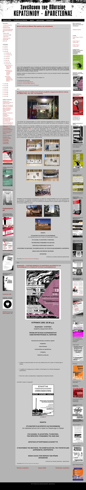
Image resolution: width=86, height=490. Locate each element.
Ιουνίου (6, 58)
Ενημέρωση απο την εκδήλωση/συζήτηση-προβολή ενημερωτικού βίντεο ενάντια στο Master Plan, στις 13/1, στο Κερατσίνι (42, 92)
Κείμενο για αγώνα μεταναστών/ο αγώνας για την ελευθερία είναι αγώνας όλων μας (8, 119)
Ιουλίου (6, 56)
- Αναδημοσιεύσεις (6, 25)
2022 (5, 47)
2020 (5, 49)
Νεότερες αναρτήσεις (23, 468)
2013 (5, 92)
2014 (5, 90)
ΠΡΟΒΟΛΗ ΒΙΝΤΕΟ (77, 29)
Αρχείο (32, 20)
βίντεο (30, 128)
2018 (5, 83)
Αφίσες (4, 40)
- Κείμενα (4, 36)
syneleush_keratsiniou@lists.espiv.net (26, 83)
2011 (5, 96)
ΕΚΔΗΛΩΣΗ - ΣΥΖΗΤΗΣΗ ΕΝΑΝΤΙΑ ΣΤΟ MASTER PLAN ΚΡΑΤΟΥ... (9, 78)
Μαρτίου (7, 62)
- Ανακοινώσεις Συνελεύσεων (6, 27)
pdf (45, 417)
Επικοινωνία (50, 20)
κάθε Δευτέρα (40, 20)
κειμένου (34, 201)
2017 (5, 85)
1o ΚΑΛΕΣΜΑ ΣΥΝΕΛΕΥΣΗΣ (6, 143)
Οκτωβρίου (7, 53)
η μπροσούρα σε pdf (7, 294)
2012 (5, 94)
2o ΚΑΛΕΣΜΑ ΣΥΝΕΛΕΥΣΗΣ (6, 140)
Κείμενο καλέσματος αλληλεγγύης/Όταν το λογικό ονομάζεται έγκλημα (7, 109)
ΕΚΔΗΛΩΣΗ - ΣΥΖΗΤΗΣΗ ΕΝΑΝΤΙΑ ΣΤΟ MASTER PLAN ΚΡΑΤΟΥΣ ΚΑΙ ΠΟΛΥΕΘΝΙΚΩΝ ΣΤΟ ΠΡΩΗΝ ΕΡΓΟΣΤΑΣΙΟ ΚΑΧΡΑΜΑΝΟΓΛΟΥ (39, 266)
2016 (5, 87)
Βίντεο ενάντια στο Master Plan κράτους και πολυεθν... (8, 67)
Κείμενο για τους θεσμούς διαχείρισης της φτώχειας (8, 106)
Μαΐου (6, 60)
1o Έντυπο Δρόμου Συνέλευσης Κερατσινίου (8, 129)
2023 (5, 46)
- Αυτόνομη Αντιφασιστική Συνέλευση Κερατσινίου (8, 30)
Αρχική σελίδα (7, 20)
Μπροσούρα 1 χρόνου (7, 131)
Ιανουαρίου (7, 63)
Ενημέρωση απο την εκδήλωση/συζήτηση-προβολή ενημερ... (8, 72)
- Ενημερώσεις (6, 34)
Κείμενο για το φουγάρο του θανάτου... (7, 126)
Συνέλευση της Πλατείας (20, 20)
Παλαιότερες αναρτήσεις (62, 468)
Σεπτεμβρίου (8, 54)
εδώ (43, 77)
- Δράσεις (4, 33)
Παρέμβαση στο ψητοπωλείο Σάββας (7, 137)
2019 (5, 51)
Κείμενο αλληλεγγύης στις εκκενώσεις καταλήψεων (8, 123)
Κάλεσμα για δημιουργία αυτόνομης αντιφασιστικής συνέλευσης (8, 114)
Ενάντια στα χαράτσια (7, 135)
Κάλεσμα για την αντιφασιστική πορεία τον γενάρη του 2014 (8, 102)
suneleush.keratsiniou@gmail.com (25, 81)
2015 (5, 89)
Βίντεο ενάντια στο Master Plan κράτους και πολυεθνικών (35, 26)
